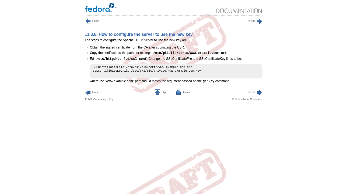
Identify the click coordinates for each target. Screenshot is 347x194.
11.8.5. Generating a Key (99, 95)
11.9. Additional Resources (247, 95)
